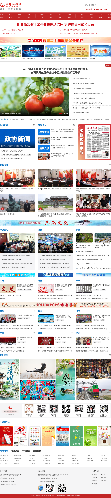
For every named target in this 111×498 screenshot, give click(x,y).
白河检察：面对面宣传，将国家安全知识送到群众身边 (93, 347)
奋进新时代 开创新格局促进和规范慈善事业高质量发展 (55, 295)
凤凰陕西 (17, 461)
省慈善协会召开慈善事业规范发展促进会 (50, 298)
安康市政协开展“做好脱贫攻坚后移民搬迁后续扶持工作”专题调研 (17, 155)
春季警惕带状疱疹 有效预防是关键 (63, 338)
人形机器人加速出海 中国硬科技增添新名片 (43, 119)
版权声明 (103, 477)
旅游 (91, 14)
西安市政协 (46, 461)
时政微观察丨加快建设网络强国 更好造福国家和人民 (55, 24)
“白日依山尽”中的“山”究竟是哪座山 (10, 295)
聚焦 (1, 17)
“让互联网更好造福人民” (8, 33)
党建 (82, 17)
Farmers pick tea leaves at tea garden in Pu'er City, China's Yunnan (84, 245)
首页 (1, 14)
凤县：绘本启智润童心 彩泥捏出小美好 (12, 351)
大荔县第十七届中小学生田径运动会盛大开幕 (101, 316)
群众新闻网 (61, 455)
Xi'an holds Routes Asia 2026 (86, 251)
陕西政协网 (32, 455)
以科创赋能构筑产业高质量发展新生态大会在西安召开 (56, 255)
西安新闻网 (17, 458)
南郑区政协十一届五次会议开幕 (11, 259)
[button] (109, 51)
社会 (10, 17)
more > (108, 65)
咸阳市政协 (75, 461)
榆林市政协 (17, 463)
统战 (19, 17)
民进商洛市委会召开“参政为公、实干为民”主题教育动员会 (62, 155)
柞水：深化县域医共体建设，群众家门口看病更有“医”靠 (55, 351)
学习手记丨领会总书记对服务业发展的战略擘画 (95, 119)
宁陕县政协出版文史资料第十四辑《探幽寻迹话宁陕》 (25, 285)
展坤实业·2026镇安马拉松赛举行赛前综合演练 (90, 325)
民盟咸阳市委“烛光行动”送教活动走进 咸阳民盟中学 (62, 138)
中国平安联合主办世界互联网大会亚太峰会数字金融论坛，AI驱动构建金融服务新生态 (26, 325)
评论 (109, 17)
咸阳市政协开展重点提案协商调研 (11, 158)
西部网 (74, 455)
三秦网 (88, 455)
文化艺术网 (32, 461)
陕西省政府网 (4, 455)
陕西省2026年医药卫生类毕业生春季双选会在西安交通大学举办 (56, 263)
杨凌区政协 (75, 463)
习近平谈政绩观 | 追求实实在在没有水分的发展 (72, 30)
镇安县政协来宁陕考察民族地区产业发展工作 (16, 255)
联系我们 (103, 474)
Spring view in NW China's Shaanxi (88, 264)
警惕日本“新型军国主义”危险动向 (16, 119)
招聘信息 (103, 480)
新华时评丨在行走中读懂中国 (69, 119)
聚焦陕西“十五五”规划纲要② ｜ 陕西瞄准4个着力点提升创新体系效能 (56, 267)
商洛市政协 (61, 463)
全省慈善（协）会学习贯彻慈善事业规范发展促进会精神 (63, 286)
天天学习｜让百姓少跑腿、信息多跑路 (13, 30)
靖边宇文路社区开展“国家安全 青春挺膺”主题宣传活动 (101, 338)
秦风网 (60, 458)
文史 (60, 14)
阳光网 (2, 458)
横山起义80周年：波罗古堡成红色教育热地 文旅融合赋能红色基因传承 (60, 325)
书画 (60, 17)
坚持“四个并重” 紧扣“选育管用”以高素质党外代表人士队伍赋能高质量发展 (62, 130)
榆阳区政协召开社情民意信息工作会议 (13, 267)
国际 (51, 14)
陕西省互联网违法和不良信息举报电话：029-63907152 (53, 475)
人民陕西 (74, 458)
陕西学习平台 (4, 461)
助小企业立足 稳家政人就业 (25, 315)
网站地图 (94, 480)
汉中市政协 (32, 463)
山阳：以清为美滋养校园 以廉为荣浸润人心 (13, 347)
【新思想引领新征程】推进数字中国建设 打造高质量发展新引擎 (77, 33)
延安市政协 (3, 463)
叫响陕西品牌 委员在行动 (75, 58)
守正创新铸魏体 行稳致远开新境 (101, 285)
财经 (91, 17)
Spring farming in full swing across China (89, 259)
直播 (41, 17)
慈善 (69, 14)
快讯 (29, 17)
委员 (29, 14)
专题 (82, 14)
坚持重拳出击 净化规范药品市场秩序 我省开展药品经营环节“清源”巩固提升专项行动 (64, 347)
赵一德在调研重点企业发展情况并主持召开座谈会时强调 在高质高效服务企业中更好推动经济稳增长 (55, 71)
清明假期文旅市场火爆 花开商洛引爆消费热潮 (52, 329)
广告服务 (94, 477)
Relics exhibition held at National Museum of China (93, 255)
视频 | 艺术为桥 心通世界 (7, 214)
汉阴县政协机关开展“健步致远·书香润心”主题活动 (17, 263)
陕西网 (45, 458)
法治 (109, 14)
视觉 (51, 17)
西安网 (31, 458)
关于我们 (94, 474)
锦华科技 (77, 496)
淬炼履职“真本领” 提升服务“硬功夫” (12, 151)
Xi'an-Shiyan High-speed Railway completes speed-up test (103, 245)
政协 (19, 14)
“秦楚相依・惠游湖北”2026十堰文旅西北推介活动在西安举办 (63, 316)
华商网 (103, 455)
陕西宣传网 (46, 455)
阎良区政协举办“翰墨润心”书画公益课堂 (88, 295)
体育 (100, 14)
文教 (100, 17)
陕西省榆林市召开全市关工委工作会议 (25, 338)
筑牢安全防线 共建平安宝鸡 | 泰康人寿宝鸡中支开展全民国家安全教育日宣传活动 (25, 329)
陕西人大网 (17, 455)
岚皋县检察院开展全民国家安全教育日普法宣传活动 (92, 351)
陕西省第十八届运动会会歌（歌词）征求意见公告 (91, 329)
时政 (10, 14)
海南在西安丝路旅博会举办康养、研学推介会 (53, 250)
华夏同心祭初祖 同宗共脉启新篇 (99, 58)
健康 (69, 17)
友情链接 (94, 484)
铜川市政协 (90, 461)
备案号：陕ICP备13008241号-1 (60, 496)
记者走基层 (25, 58)
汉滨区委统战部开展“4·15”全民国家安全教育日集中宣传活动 (62, 147)
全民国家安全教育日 (51, 58)
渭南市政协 (104, 461)
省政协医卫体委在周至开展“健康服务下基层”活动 (16, 146)
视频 (41, 14)
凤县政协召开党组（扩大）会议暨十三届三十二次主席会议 (18, 250)
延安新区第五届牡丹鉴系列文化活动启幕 (52, 259)
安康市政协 (46, 463)
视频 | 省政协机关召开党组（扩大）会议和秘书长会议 (54, 189)
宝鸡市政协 (61, 461)
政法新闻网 (104, 458)
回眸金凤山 (3, 298)
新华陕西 (89, 458)
